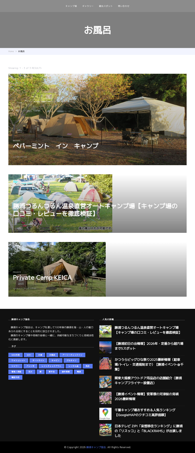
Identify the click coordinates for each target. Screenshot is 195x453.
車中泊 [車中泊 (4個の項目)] (52, 371)
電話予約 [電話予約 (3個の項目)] (15, 377)
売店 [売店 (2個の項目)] (88, 366)
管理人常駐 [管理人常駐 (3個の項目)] (16, 371)
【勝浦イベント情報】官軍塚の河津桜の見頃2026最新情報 (147, 396)
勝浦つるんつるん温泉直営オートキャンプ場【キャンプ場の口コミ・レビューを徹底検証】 (95, 210)
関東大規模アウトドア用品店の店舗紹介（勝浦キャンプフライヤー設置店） (148, 380)
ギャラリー (88, 6)
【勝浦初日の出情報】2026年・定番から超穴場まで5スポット (149, 346)
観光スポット (106, 6)
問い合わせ (123, 6)
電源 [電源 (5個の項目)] (79, 371)
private (17, 272)
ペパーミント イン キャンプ (55, 146)
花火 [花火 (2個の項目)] (30, 371)
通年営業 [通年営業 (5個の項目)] (66, 371)
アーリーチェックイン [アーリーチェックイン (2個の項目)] (72, 355)
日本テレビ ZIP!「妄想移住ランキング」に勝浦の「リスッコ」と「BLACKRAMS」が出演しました (149, 431)
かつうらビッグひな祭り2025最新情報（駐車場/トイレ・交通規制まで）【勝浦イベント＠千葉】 (149, 364)
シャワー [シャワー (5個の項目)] (15, 366)
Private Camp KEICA (42, 277)
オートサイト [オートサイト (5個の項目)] (38, 360)
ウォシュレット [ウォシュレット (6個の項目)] (18, 360)
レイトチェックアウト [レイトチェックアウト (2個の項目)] (51, 366)
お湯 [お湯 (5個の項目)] (40, 355)
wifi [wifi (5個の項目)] (29, 355)
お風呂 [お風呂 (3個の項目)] (52, 355)
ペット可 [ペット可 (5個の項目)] (30, 366)
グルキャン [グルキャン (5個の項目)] (71, 360)
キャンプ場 (71, 6)
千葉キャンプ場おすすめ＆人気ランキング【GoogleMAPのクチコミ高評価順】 (145, 412)
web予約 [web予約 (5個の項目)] (15, 355)
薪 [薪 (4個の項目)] (41, 371)
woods (16, 140)
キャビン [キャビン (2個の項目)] (55, 360)
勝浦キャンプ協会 (96, 447)
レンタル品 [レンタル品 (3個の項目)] (73, 366)
